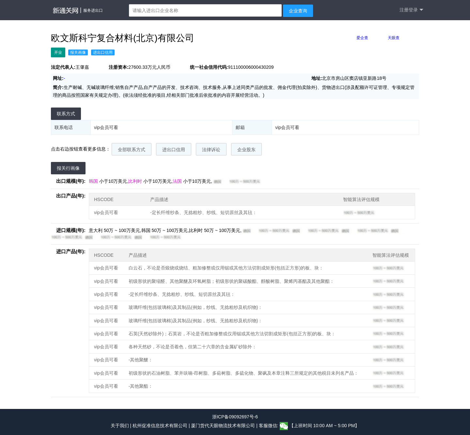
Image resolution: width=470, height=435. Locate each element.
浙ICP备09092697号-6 (235, 416)
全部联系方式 (131, 149)
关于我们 (120, 425)
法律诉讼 (211, 149)
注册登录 (411, 10)
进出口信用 (173, 149)
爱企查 (362, 38)
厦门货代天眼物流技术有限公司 (223, 425)
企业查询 (298, 10)
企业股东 (246, 149)
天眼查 (394, 38)
